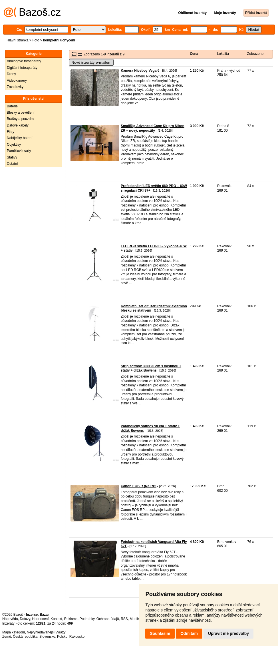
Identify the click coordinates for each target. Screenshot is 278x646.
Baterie (12, 106)
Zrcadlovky (15, 87)
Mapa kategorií (13, 632)
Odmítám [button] (189, 633)
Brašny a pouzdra (20, 119)
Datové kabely (18, 125)
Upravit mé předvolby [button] (228, 633)
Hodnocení (40, 619)
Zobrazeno (255, 54)
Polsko (62, 637)
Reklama (71, 619)
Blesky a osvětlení (21, 113)
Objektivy (14, 145)
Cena (194, 54)
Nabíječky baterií (19, 138)
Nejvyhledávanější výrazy (46, 632)
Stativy (12, 157)
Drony (11, 74)
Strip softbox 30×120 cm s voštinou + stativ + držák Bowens (151, 368)
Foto (35, 40)
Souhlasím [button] (160, 633)
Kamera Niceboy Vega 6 (140, 71)
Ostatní (12, 164)
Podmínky (87, 619)
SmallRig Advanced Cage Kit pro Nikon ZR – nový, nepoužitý (152, 128)
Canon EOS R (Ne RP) (138, 486)
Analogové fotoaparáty (24, 61)
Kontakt (56, 619)
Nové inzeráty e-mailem (91, 62)
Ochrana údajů (107, 619)
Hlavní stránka (18, 40)
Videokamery (17, 81)
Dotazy (25, 619)
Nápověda (10, 619)
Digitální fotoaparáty (22, 68)
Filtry (10, 132)
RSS (124, 619)
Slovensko (47, 637)
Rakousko (76, 637)
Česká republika (25, 637)
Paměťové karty (19, 151)
